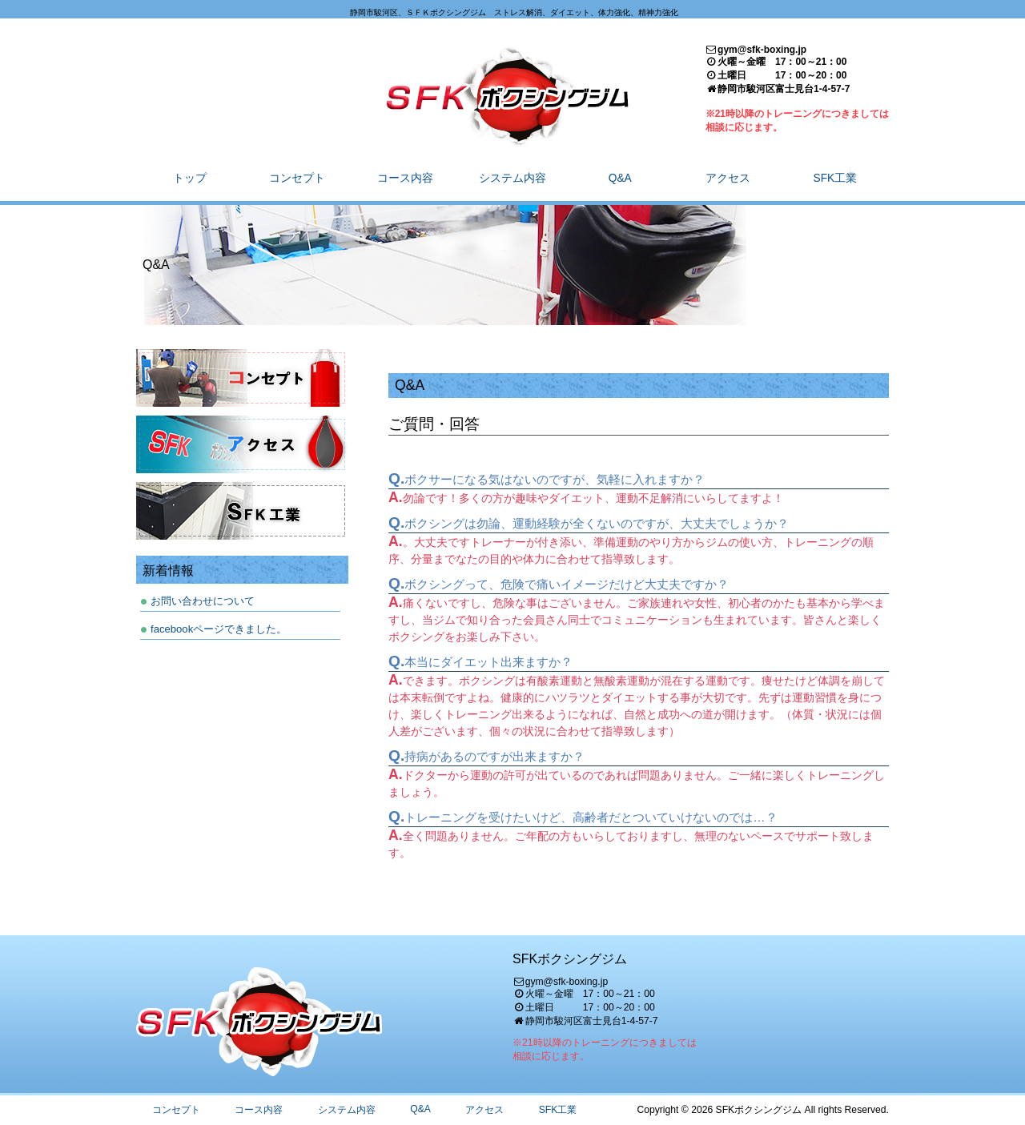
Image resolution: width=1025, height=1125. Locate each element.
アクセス (484, 1109)
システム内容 (347, 1109)
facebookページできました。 (219, 629)
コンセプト (176, 1109)
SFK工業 (558, 1109)
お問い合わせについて (203, 601)
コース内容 (259, 1109)
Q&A (420, 1109)
